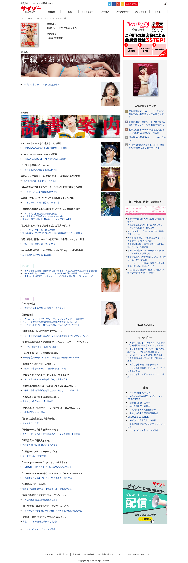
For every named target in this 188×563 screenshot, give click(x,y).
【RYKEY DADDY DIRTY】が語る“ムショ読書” (44, 159)
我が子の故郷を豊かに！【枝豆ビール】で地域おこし (47, 489)
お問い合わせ (62, 554)
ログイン (158, 12)
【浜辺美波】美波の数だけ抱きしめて (39, 499)
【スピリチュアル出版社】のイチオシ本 (40, 202)
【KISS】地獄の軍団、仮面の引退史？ (40, 346)
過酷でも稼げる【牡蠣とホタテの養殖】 (40, 445)
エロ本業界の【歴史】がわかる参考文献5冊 (42, 216)
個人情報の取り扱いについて (110, 554)
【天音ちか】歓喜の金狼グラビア (142, 364)
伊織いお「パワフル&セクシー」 (64, 28)
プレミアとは (140, 12)
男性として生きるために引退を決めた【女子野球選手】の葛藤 (51, 434)
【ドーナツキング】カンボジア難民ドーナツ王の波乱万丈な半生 (52, 510)
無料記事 (52, 12)
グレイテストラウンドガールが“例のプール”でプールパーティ (50, 325)
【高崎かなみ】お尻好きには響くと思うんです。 (45, 308)
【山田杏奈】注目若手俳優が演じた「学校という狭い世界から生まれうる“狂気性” (60, 270)
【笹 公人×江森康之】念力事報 (141, 420)
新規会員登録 (131, 4)
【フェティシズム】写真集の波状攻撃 (39, 192)
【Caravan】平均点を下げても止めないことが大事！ (46, 467)
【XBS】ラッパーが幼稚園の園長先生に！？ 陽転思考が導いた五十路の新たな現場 (146, 358)
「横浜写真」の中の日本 (33, 412)
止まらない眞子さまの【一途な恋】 (38, 401)
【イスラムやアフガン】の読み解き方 (39, 170)
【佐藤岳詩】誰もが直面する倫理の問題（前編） (45, 368)
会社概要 (49, 554)
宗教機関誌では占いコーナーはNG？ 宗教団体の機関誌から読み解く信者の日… (147, 114)
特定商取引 (89, 554)
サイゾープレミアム (31, 9)
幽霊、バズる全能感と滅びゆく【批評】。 (42, 521)
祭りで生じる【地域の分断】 (35, 456)
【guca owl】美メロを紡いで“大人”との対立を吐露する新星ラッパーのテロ (57, 273)
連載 (70, 12)
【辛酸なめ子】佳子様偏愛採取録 (142, 413)
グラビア (105, 12)
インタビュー (87, 12)
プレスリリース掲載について (139, 554)
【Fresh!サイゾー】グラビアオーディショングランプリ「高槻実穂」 (54, 319)
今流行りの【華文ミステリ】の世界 (38, 244)
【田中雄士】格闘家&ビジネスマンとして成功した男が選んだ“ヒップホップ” (57, 276)
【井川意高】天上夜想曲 (138, 406)
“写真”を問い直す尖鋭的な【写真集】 (39, 180)
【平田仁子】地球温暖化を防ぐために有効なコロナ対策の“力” (50, 390)
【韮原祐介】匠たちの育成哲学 (141, 410)
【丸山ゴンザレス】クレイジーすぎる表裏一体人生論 (47, 478)
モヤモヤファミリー (31, 423)
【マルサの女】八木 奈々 (139, 393)
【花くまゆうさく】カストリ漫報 (142, 430)
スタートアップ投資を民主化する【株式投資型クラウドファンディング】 (56, 336)
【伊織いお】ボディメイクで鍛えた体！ (40, 84)
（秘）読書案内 (55, 38)
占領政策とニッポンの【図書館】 (37, 255)
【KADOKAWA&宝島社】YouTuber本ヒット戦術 (44, 148)
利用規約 (76, 554)
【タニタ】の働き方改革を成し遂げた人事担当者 (45, 379)
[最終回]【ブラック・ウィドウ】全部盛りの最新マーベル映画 (50, 357)
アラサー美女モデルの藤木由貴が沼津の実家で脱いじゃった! (50, 322)
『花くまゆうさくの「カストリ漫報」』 (40, 529)
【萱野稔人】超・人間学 (138, 403)
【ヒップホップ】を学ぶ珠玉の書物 (38, 230)
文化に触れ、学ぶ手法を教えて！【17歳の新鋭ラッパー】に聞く (52, 233)
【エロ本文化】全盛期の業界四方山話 (39, 213)
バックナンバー (123, 12)
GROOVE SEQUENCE (138, 417)
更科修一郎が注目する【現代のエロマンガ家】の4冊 (46, 219)
